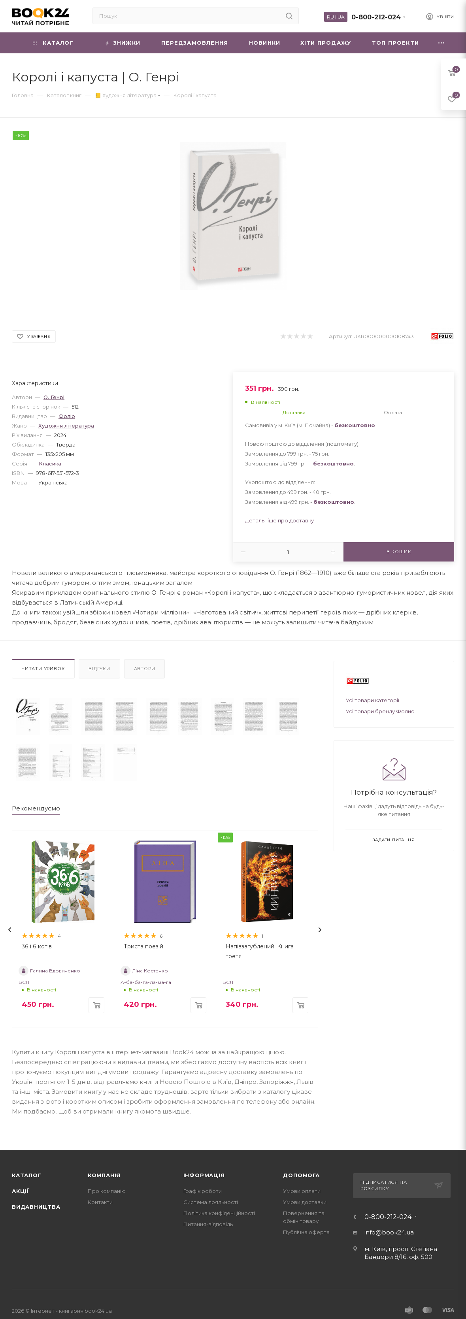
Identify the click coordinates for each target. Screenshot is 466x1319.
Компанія (104, 1175)
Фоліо (66, 416)
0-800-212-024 (376, 17)
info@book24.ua (389, 1232)
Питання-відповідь (208, 1224)
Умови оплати (302, 1191)
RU (330, 17)
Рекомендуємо (36, 808)
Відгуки (99, 668)
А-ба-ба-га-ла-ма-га (146, 982)
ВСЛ (24, 982)
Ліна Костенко (144, 971)
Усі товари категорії (372, 700)
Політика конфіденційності (219, 1213)
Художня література (66, 425)
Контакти (100, 1202)
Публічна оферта (306, 1232)
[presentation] (10, 930)
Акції (20, 1191)
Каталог (27, 1175)
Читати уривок (43, 668)
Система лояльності (210, 1202)
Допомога (301, 1175)
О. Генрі (53, 397)
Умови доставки (304, 1202)
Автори (144, 668)
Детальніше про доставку (279, 520)
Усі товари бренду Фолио (380, 711)
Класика (50, 463)
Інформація (204, 1175)
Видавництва (36, 1207)
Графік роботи (202, 1191)
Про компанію (107, 1191)
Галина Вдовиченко (49, 971)
